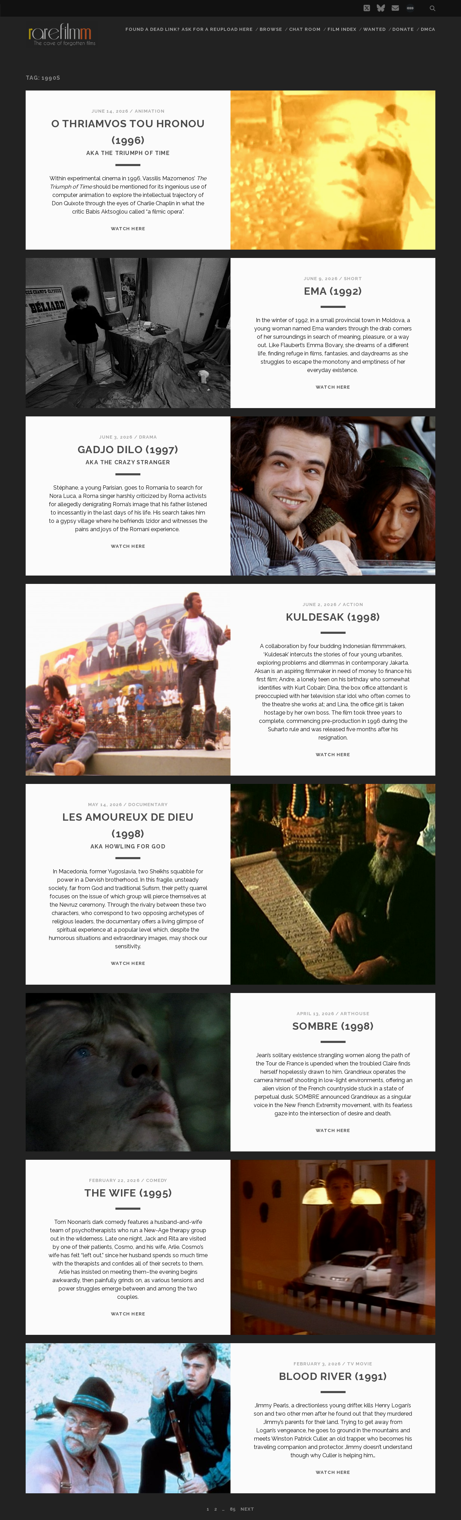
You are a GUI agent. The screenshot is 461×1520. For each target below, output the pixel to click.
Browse (271, 29)
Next (247, 1509)
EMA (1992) (333, 291)
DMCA (428, 29)
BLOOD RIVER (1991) (333, 1376)
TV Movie (359, 1363)
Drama (148, 437)
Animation (150, 111)
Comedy (156, 1180)
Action (353, 604)
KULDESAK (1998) (333, 617)
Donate (403, 29)
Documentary (148, 804)
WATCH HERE (128, 228)
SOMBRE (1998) (333, 1026)
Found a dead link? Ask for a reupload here (189, 29)
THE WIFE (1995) (128, 1193)
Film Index (342, 29)
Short (353, 278)
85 (233, 1509)
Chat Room (305, 29)
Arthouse (354, 1013)
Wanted (374, 29)
